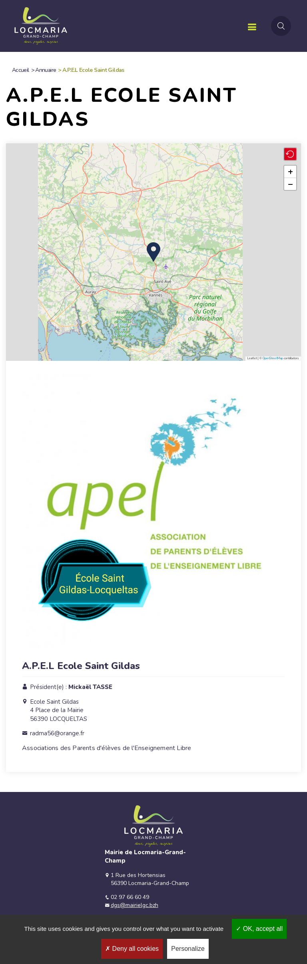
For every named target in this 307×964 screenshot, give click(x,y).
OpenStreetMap (273, 358)
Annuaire (45, 70)
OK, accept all (259, 928)
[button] (153, 252)
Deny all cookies (132, 948)
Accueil (20, 70)
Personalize (188, 948)
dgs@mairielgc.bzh (134, 905)
